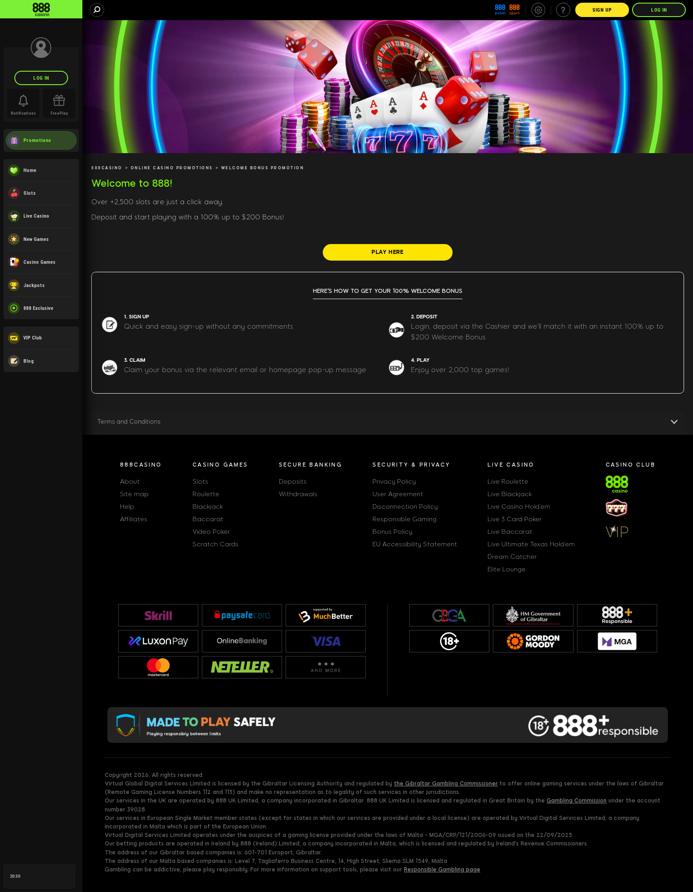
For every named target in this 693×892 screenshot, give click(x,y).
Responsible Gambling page (442, 869)
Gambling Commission (577, 801)
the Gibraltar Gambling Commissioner (446, 783)
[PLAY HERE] (388, 252)
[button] (387, 423)
